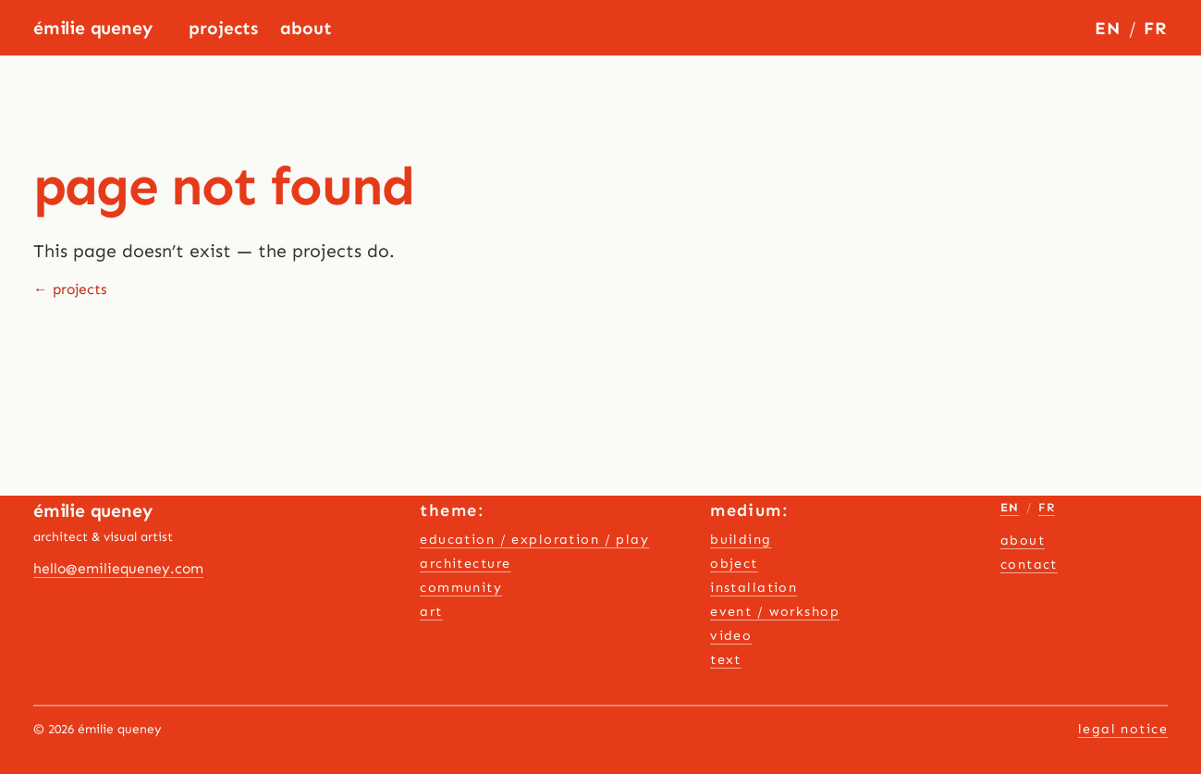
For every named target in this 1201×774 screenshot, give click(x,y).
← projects (70, 289)
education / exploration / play (534, 539)
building (740, 539)
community (461, 588)
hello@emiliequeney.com (118, 568)
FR (1156, 28)
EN (1108, 28)
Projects (223, 28)
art (431, 612)
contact (1029, 564)
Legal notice (1123, 729)
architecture (465, 563)
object (734, 563)
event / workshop (774, 612)
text (725, 660)
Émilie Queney (92, 28)
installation (753, 588)
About (306, 28)
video (731, 636)
